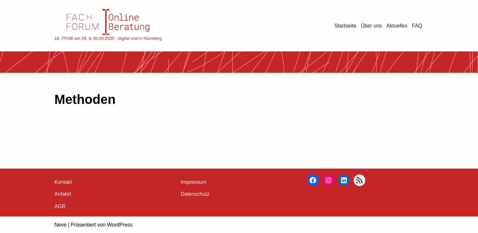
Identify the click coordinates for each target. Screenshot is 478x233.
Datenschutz (195, 194)
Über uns (371, 25)
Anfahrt (62, 194)
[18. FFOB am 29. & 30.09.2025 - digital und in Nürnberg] (108, 25)
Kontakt (63, 182)
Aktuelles (396, 25)
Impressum (193, 182)
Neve (60, 224)
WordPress (119, 224)
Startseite (346, 25)
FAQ (417, 25)
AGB (59, 206)
